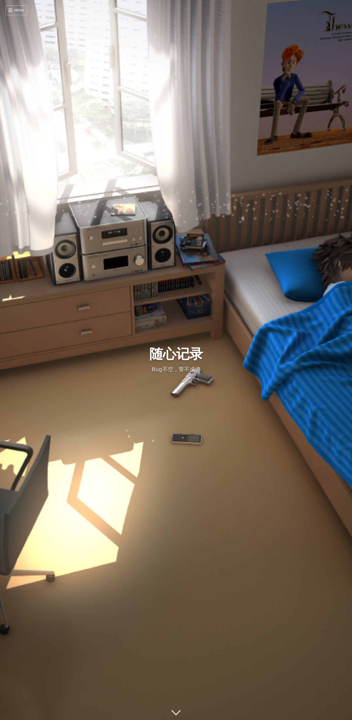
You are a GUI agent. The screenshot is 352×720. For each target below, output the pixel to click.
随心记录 (176, 354)
